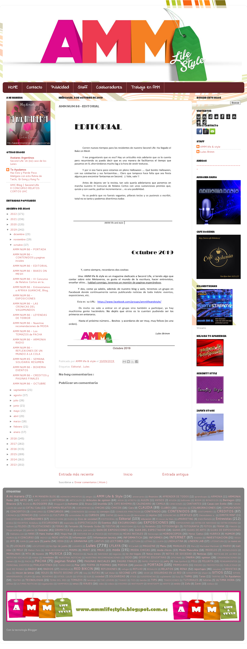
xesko (177, 583)
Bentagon (228, 500)
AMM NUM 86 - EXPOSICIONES (24, 296)
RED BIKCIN (83, 568)
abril (16, 416)
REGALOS (152, 569)
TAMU (188, 576)
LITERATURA (217, 541)
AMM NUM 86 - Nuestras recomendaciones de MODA (30, 324)
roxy (85, 572)
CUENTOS (44, 515)
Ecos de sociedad (87, 519)
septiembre (20, 390)
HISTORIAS (113, 533)
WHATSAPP (153, 583)
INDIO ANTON (60, 537)
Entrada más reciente (76, 474)
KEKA (60, 541)
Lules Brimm (207, 152)
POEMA (91, 565)
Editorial (76, 366)
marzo (17, 421)
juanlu (47, 541)
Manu (163, 546)
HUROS (10, 537)
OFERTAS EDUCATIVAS (152, 557)
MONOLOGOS (229, 550)
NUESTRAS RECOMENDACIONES (103, 557)
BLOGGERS (40, 504)
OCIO (128, 557)
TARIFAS (216, 576)
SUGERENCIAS (148, 576)
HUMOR (230, 534)
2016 (13, 449)
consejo (92, 511)
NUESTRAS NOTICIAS (70, 557)
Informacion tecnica (104, 537)
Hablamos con (17, 533)
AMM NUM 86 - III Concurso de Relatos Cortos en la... (30, 280)
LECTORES (117, 541)
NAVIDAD (103, 553)
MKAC (101, 550)
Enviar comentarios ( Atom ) (90, 482)
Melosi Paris (34, 550)
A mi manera (15, 496)
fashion (10, 526)
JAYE (12, 541)
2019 (13, 229)
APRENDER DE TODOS (175, 496)
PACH (28, 561)
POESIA (122, 565)
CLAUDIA (145, 507)
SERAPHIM (192, 572)
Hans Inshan (46, 534)
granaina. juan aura (83, 530)
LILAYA (160, 541)
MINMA (73, 550)
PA (19, 561)
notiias (35, 557)
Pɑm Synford (180, 561)
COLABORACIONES (203, 508)
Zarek (198, 583)
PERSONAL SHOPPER (17, 565)
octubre (18, 245)
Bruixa (88, 503)
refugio (125, 569)
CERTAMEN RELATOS (59, 507)
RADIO (32, 569)
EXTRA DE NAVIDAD (206, 522)
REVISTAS (231, 569)
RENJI (183, 569)
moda (116, 549)
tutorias (207, 580)
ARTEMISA (58, 500)
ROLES (45, 572)
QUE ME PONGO (15, 569)
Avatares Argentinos (22, 158)
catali (19, 507)
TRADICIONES (171, 580)
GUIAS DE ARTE (196, 530)
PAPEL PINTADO (151, 561)
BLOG (26, 503)
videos (111, 583)
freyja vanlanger (14, 530)
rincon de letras (25, 573)
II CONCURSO (26, 537)
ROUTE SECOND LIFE (66, 572)
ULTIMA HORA (225, 580)
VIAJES (87, 583)
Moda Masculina (188, 550)
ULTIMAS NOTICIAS (27, 583)
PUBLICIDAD (230, 565)
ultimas (9, 583)
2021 (13, 219)
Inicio (128, 474)
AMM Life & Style (109, 496)
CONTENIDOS (178, 511)
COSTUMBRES (205, 511)
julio (16, 400)
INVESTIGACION (217, 537)
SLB (89, 576)
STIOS (133, 576)
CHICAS (100, 508)
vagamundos (47, 583)
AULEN (145, 500)
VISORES (122, 583)
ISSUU (237, 537)
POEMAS (105, 565)
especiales (69, 522)
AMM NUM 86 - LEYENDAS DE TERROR (30, 316)
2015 (13, 454)
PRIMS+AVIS (180, 565)
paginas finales (65, 561)
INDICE (44, 537)
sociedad (99, 576)
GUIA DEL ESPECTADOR (150, 530)
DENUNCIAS (169, 515)
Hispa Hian (66, 533)
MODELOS (211, 550)
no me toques (133, 553)
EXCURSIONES (127, 523)
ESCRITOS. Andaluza (27, 522)
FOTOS (208, 526)
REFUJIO (138, 569)
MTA (28, 553)
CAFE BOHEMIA (123, 503)
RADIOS (48, 569)
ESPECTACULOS (87, 522)
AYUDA (173, 500)
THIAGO (122, 580)
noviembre (20, 239)
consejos (105, 511)
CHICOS (116, 508)
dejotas (153, 515)
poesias (138, 565)
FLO (139, 526)
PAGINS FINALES (127, 561)
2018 (13, 438)
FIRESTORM (126, 526)
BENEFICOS (212, 500)
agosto (18, 395)
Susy (177, 576)
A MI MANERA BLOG (44, 496)
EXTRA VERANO (228, 522)
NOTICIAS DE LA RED (225, 553)
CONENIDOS (77, 511)
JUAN (22, 541)
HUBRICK (214, 533)
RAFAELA (65, 569)
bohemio (73, 504)
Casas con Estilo (216, 504)
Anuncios (153, 496)
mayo (17, 411)
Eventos (106, 523)
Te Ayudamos (18, 169)
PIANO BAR (64, 565)
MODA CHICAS (140, 550)
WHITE (166, 583)
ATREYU (132, 500)
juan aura (34, 541)
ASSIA (121, 500)
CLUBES (166, 508)
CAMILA (160, 503)
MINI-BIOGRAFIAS (55, 550)
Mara (193, 546)
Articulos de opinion (98, 500)
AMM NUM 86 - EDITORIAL (30, 266)
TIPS (154, 580)
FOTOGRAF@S (170, 526)
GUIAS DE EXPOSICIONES (225, 530)
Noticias (201, 554)
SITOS (79, 576)
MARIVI (227, 546)
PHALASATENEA (42, 565)
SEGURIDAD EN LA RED (168, 572)
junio (17, 405)
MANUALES (179, 546)
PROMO (198, 565)
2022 (13, 214)
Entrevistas (224, 518)
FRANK (221, 526)
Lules (86, 366)
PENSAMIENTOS (228, 561)
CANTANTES (193, 503)
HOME (13, 87)
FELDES (22, 526)
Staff (82, 87)
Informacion (79, 537)
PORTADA (155, 564)
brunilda (102, 504)
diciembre (19, 234)
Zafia (187, 583)
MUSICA (55, 553)
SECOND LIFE (128, 573)
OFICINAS (176, 557)
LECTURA (135, 541)
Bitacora (11, 504)
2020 (13, 224)
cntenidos (182, 507)
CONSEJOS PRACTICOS (128, 511)
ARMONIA (216, 496)
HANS (31, 533)
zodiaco (210, 583)
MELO (19, 550)
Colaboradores (109, 87)
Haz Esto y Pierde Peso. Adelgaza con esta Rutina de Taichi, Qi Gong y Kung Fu (26, 176)
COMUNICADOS (231, 507)
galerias (30, 530)
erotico (9, 522)
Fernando (74, 526)
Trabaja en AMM (145, 87)
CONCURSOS (55, 511)
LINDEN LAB (196, 541)
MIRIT (86, 550)
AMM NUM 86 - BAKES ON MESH (30, 272)
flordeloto (150, 526)
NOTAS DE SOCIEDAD (179, 553)
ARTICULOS (76, 500)
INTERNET (177, 537)
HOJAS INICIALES (133, 533)
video (101, 583)
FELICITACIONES (41, 526)
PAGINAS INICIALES (97, 561)
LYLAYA (115, 545)
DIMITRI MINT (227, 515)
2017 (13, 444)
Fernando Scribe (92, 526)
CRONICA (11, 515)
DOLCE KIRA (56, 519)
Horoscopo (153, 533)
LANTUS (99, 541)
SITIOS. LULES (64, 576)
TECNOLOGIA (34, 580)
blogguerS (59, 503)
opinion (206, 557)
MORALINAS (13, 553)
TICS (133, 580)
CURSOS (93, 515)
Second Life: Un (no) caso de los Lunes (28, 162)
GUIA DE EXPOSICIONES (112, 530)
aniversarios (139, 496)
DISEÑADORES (33, 519)
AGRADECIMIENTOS (71, 496)
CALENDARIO (143, 503)
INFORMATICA (132, 537)
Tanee (202, 576)
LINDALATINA (175, 541)
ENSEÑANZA (205, 519)
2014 (13, 459)
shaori (205, 572)
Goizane (43, 530)
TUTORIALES (190, 580)
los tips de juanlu (58, 546)
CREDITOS (225, 511)
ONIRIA (190, 557)
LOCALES (19, 546)
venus (76, 583)
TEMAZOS (77, 580)
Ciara (131, 507)
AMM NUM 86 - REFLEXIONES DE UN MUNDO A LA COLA (27, 351)
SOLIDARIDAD (117, 576)
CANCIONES (175, 503)
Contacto (34, 87)
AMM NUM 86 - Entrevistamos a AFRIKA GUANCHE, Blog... (31, 288)
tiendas (143, 580)
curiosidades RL (77, 515)
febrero (18, 426)
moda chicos (164, 550)
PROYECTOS (213, 565)
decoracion (139, 515)
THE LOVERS (107, 580)
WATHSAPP (137, 583)
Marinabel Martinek (209, 546)
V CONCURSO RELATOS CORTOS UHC (24, 189)
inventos (198, 537)
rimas (9, 572)
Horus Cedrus (196, 533)
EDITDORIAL (108, 519)
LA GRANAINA (78, 541)
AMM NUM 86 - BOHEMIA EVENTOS (29, 368)
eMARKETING (185, 519)
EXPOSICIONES (156, 522)
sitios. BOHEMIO (44, 576)
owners (10, 561)
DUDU (70, 519)
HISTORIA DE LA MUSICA (90, 533)
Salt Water (110, 572)
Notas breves (153, 553)
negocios (117, 553)
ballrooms (185, 500)
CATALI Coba (33, 507)
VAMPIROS (63, 583)
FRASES (233, 526)
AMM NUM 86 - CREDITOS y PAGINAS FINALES (31, 376)
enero (17, 432)
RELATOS (167, 569)
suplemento (165, 576)
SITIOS (217, 572)
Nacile (90, 553)
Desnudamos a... (207, 515)
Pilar (77, 565)
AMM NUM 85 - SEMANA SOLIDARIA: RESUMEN (28, 360)
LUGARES (77, 546)
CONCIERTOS (18, 511)
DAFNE (110, 515)
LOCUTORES (39, 546)
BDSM (198, 500)
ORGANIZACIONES (227, 557)
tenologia (91, 580)
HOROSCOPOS (172, 534)
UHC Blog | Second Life (24, 185)
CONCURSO (36, 511)
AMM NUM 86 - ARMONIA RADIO (29, 341)
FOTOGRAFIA (191, 526)
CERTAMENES (83, 507)
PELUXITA (207, 561)
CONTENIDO (152, 511)
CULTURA (58, 515)
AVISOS (159, 500)
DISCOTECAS (13, 519)
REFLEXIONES (109, 569)
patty (166, 561)
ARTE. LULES (41, 500)
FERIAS (59, 526)
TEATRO (16, 580)
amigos (89, 496)
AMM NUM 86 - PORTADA (29, 249)
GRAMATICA (62, 530)
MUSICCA (78, 553)
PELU (194, 561)
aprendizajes (201, 496)
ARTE (23, 500)
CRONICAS (26, 515)
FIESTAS (110, 526)
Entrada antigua (175, 474)
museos (40, 553)
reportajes (200, 569)
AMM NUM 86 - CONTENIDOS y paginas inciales (29, 257)
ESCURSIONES (50, 522)
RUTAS (96, 572)
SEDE (147, 572)
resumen (217, 569)
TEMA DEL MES (58, 580)
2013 (13, 465)
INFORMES (156, 537)
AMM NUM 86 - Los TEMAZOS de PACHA (27, 332)
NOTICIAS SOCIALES (17, 557)
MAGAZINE (149, 546)
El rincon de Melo (165, 519)
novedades (48, 557)
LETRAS (148, 541)
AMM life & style (210, 147)
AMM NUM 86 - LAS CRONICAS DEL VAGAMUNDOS (25, 307)
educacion (146, 519)
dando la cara (123, 515)
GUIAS (176, 530)
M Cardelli (134, 546)
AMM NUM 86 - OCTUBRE (29, 383)
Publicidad (60, 87)
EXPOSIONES (183, 522)
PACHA (40, 561)
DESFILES (186, 515)
